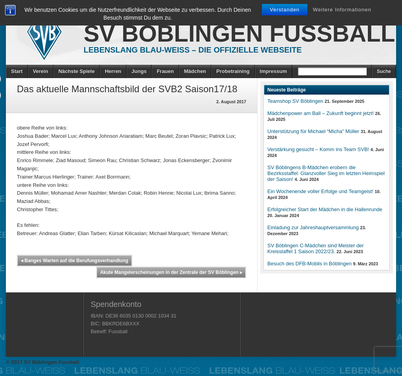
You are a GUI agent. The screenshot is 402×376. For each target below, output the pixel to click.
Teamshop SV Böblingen (295, 101)
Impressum (273, 71)
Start (17, 71)
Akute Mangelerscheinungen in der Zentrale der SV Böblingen (171, 272)
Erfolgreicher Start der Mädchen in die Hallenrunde (324, 209)
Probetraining (233, 71)
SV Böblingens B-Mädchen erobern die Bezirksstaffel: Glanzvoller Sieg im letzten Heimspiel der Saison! (326, 173)
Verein (40, 71)
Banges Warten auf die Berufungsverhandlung (74, 260)
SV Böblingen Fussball (239, 33)
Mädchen (195, 71)
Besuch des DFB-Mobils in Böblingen (309, 263)
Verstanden (285, 10)
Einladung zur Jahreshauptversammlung (313, 227)
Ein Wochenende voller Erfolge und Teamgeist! (320, 191)
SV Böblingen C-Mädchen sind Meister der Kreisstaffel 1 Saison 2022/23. (315, 248)
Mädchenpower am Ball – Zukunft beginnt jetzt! (320, 113)
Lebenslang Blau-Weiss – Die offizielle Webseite (193, 50)
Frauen (165, 71)
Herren (113, 71)
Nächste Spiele (76, 71)
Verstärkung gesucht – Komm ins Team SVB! (318, 149)
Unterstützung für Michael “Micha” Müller (313, 131)
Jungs (139, 71)
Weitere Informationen (342, 10)
